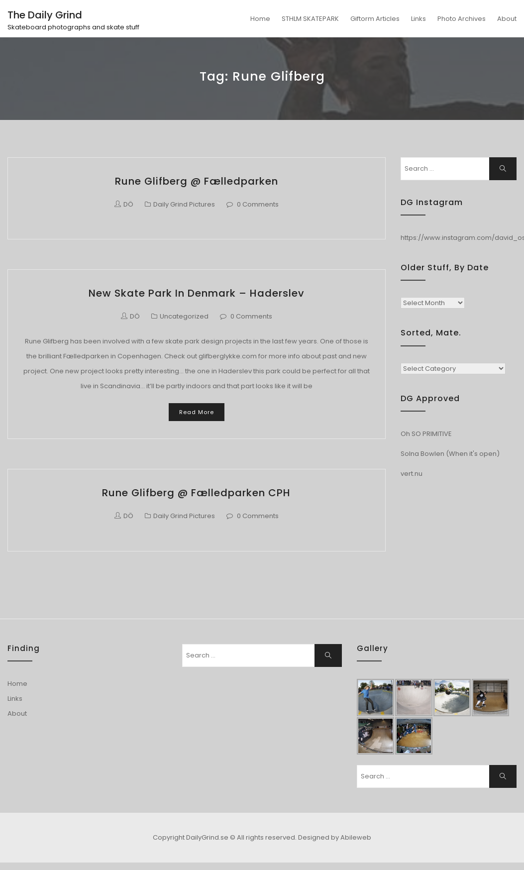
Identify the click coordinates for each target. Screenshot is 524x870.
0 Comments (258, 204)
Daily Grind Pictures (184, 204)
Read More (196, 412)
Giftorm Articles (375, 18)
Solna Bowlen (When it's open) (450, 453)
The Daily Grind (44, 15)
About (507, 18)
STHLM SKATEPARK (310, 18)
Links (418, 18)
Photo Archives (461, 18)
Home (260, 18)
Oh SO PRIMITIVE (426, 433)
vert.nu (411, 473)
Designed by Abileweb (334, 837)
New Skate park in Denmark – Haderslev (197, 293)
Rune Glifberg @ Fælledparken (196, 181)
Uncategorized (184, 316)
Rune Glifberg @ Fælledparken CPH (196, 493)
